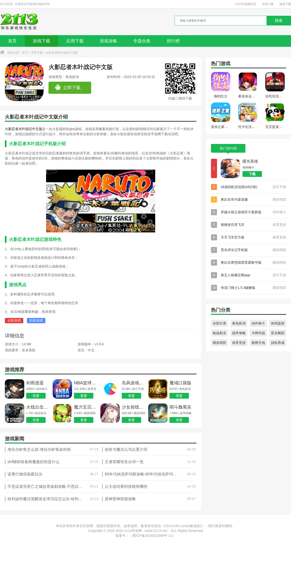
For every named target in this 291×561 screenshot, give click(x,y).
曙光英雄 (250, 161)
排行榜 (173, 41)
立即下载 (68, 87)
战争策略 (239, 333)
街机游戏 (36, 320)
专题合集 (142, 41)
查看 (35, 396)
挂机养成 (277, 343)
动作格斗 (258, 323)
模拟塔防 (219, 343)
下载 (252, 174)
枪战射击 (219, 333)
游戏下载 (285, 4)
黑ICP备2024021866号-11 (152, 535)
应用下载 (268, 4)
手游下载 (37, 52)
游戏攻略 (108, 41)
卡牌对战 (258, 333)
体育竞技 (239, 343)
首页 (12, 41)
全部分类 (219, 323)
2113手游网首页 (245, 4)
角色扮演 (239, 323)
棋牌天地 (258, 343)
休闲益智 (277, 323)
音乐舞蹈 (277, 333)
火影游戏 (14, 320)
